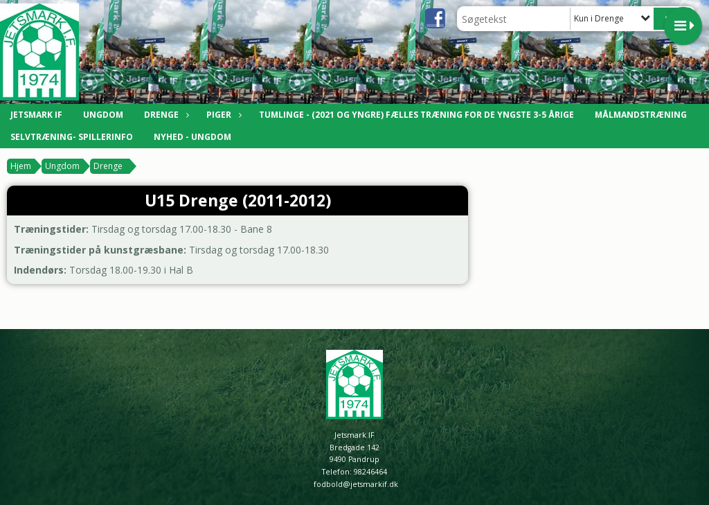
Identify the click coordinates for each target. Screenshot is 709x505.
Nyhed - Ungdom (192, 137)
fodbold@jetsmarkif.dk (356, 484)
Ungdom (103, 115)
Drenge (165, 115)
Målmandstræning (641, 115)
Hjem (20, 166)
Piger (222, 115)
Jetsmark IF (36, 115)
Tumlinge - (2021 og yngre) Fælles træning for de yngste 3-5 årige (416, 115)
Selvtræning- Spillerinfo (71, 137)
